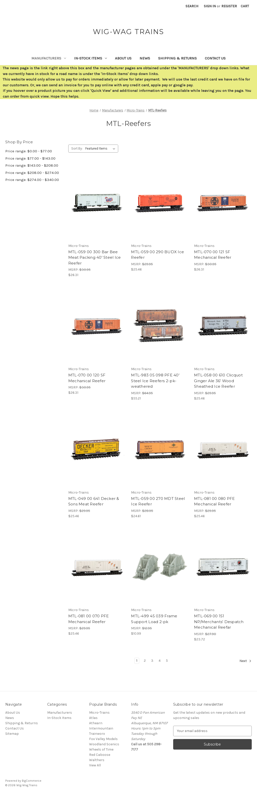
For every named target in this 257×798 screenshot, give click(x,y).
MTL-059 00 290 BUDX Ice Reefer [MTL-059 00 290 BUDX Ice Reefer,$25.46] (157, 254)
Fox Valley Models (103, 739)
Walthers (96, 760)
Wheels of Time (101, 749)
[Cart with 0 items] (245, 6)
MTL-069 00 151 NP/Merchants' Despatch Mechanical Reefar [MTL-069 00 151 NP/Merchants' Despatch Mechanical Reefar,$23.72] (219, 622)
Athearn (95, 723)
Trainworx (97, 734)
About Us (123, 58)
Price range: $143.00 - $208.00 (31, 165)
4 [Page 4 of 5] (160, 660)
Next (245, 660)
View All (95, 765)
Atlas (93, 718)
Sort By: (77, 148)
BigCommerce (31, 780)
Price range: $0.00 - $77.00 (28, 151)
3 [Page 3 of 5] (152, 660)
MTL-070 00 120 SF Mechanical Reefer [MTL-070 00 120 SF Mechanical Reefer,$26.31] (86, 378)
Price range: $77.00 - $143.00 (30, 158)
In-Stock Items (90, 58)
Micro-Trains (99, 712)
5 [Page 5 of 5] (167, 660)
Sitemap (12, 734)
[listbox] (101, 148)
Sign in (210, 6)
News (145, 58)
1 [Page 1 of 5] (136, 660)
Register (229, 6)
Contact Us (215, 58)
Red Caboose (99, 755)
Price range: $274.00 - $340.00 (32, 179)
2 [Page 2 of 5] (145, 660)
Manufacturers (48, 58)
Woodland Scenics (104, 744)
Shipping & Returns (177, 58)
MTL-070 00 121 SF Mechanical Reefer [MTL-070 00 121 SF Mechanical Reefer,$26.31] (212, 254)
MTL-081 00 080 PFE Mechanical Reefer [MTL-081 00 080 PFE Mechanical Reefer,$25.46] (214, 501)
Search (191, 6)
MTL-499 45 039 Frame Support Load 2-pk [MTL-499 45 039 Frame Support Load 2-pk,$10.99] (154, 619)
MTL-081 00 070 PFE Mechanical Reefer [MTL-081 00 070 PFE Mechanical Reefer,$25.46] (88, 619)
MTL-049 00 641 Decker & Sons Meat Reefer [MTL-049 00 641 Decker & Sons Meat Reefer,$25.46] (93, 501)
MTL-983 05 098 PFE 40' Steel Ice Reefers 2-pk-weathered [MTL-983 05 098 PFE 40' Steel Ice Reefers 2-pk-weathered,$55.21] (155, 381)
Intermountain (101, 728)
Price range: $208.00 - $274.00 (32, 172)
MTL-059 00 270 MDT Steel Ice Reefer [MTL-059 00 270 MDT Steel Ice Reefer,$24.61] (158, 501)
